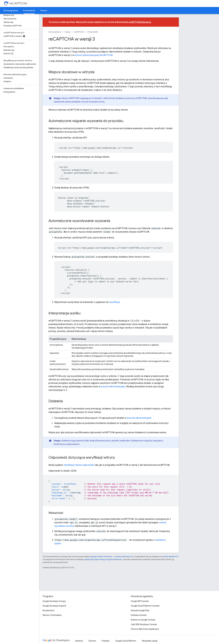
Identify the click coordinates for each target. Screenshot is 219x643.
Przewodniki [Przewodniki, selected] (29, 10)
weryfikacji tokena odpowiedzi (79, 465)
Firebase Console (139, 615)
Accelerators (48, 610)
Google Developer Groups (54, 601)
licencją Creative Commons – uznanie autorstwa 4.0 (111, 556)
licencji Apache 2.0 (170, 556)
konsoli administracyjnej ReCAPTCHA (94, 55)
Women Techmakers (52, 615)
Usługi (67, 32)
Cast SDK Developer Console (144, 624)
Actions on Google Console (143, 620)
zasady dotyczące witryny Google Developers (103, 559)
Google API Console (140, 601)
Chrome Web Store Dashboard (145, 629)
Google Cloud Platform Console (145, 606)
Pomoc (43, 10)
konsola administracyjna (139, 418)
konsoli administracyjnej (113, 386)
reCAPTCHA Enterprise (139, 22)
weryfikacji (114, 302)
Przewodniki (93, 32)
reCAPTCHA (18, 3)
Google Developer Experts (54, 606)
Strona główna (10, 10)
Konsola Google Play (140, 610)
